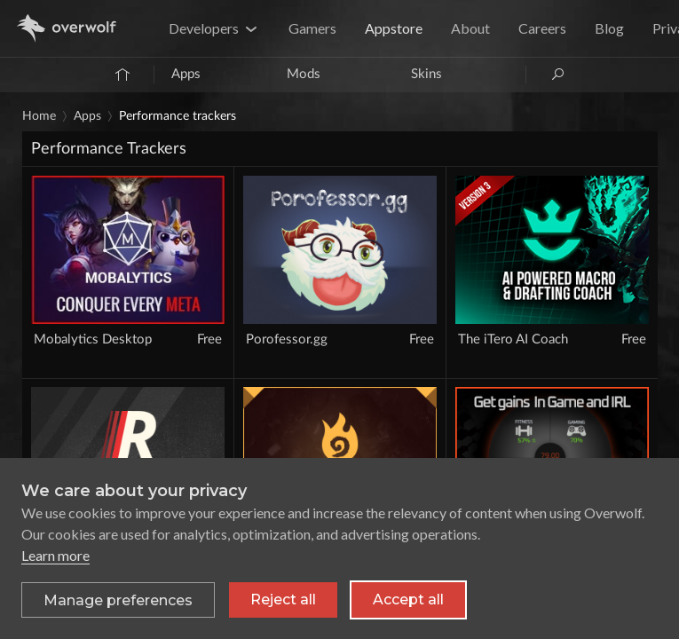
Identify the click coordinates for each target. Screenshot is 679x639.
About (470, 28)
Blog (609, 28)
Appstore (393, 28)
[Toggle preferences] (118, 600)
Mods (303, 74)
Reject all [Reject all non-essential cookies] (283, 599)
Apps (186, 74)
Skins (426, 74)
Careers (542, 28)
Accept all (408, 599)
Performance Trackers (177, 116)
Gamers (312, 28)
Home (39, 116)
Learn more (55, 555)
